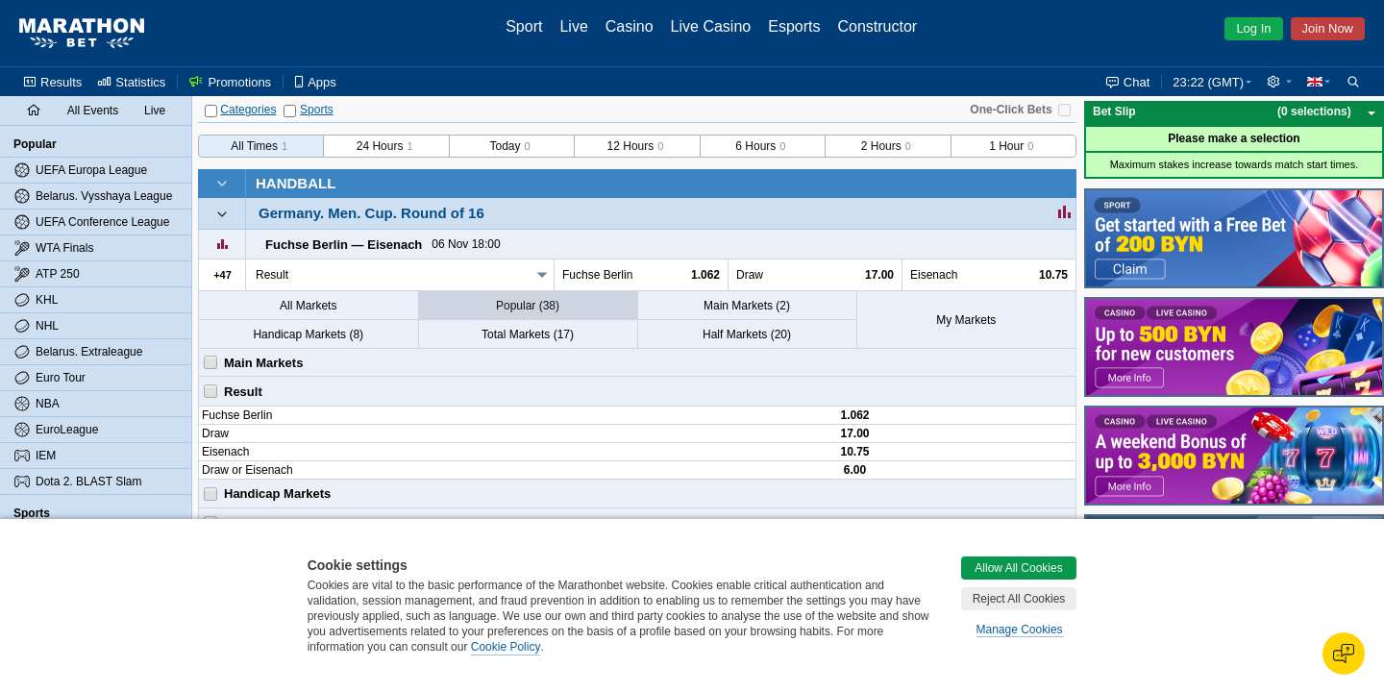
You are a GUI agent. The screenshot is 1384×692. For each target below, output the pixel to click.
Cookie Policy (506, 647)
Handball (295, 183)
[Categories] (211, 111)
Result (272, 275)
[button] (1279, 81)
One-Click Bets (1010, 109)
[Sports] (290, 111)
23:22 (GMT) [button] (1208, 82)
